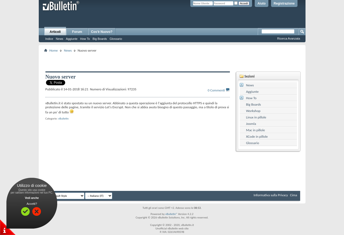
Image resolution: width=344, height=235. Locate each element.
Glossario (116, 38)
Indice (49, 38)
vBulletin (63, 118)
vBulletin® (171, 214)
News (59, 38)
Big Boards (99, 38)
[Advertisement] (172, 62)
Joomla (251, 124)
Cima (293, 195)
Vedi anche (32, 198)
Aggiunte (71, 38)
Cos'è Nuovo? (102, 32)
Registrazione (284, 3)
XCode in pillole (257, 136)
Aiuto (261, 3)
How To (85, 38)
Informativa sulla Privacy (271, 195)
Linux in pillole (256, 117)
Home (53, 50)
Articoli (55, 32)
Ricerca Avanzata (288, 38)
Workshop (253, 111)
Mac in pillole (255, 130)
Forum (77, 32)
